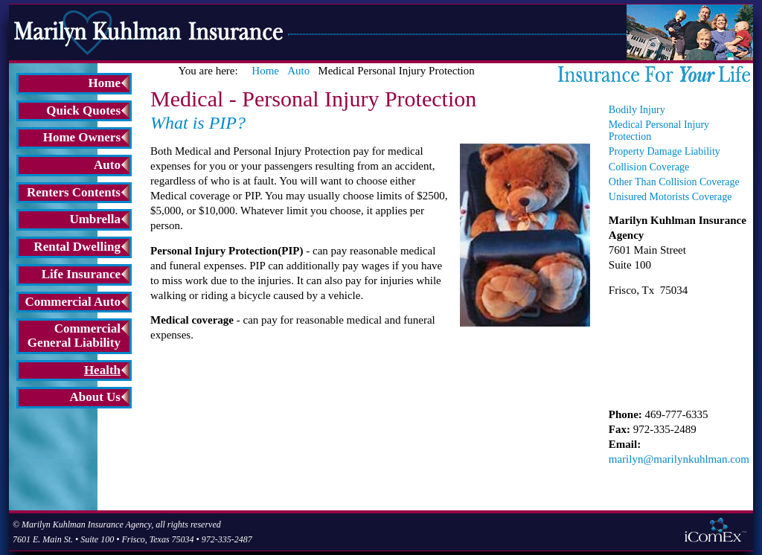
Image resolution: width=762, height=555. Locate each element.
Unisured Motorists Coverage (670, 196)
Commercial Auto (73, 302)
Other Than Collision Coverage (674, 181)
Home (105, 83)
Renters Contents (74, 192)
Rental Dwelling (77, 247)
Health (102, 370)
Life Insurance (81, 274)
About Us (95, 397)
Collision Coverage (649, 167)
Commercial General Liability (74, 335)
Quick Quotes (83, 110)
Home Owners (82, 137)
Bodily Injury (637, 109)
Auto (107, 165)
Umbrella (95, 219)
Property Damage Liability (664, 151)
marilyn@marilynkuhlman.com (679, 459)
